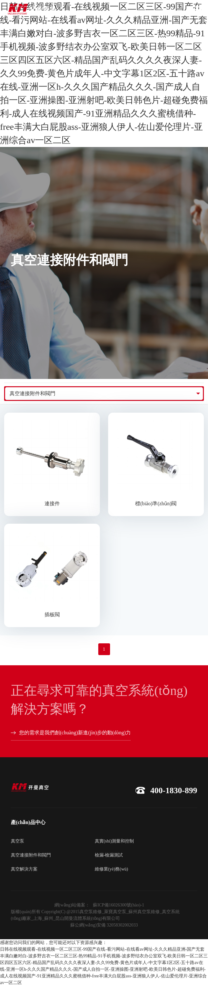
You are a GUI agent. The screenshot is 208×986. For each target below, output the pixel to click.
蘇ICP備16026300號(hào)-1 (118, 905)
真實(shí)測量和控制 (114, 841)
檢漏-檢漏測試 (109, 855)
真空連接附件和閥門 (32, 393)
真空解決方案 (24, 869)
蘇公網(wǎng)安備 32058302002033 (104, 925)
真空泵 (17, 841)
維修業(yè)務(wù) (111, 869)
